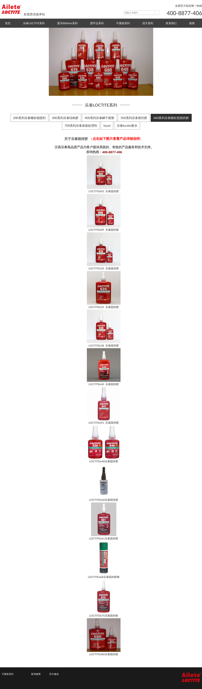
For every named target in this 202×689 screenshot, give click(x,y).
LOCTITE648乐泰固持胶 (103, 461)
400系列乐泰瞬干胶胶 (99, 118)
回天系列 (147, 23)
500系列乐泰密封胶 (134, 118)
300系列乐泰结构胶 (65, 118)
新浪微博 (36, 674)
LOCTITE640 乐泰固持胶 (104, 384)
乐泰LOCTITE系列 (34, 23)
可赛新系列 (123, 23)
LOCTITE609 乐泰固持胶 (104, 229)
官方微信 (54, 674)
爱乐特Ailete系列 (67, 23)
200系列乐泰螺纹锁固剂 (29, 118)
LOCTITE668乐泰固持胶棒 (104, 577)
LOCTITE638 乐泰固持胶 (104, 345)
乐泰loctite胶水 (127, 125)
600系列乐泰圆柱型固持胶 (171, 118)
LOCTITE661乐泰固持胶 (103, 538)
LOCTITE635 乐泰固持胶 (104, 307)
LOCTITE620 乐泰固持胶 (104, 268)
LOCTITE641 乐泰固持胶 (104, 422)
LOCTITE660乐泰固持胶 (103, 499)
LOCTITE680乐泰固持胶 (103, 654)
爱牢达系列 (97, 23)
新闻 (192, 23)
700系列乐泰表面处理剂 (81, 125)
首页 (7, 23)
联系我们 (171, 23)
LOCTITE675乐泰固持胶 (103, 615)
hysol (107, 125)
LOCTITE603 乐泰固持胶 (104, 191)
